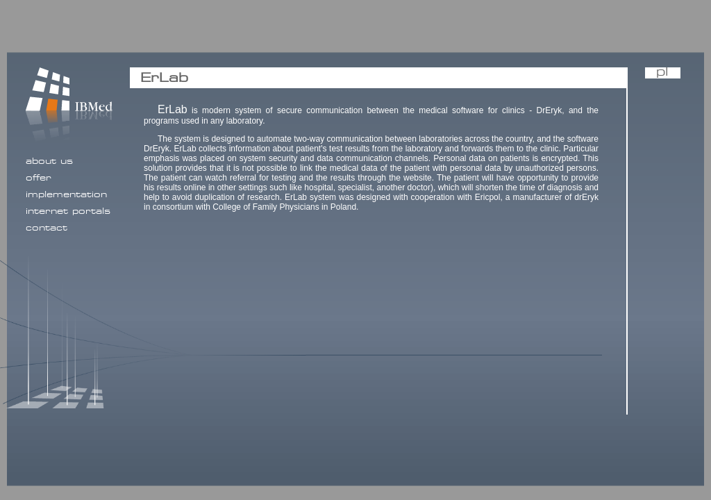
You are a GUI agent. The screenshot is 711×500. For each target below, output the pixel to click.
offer (38, 178)
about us (49, 161)
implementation (66, 194)
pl (662, 72)
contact (46, 228)
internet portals (68, 211)
